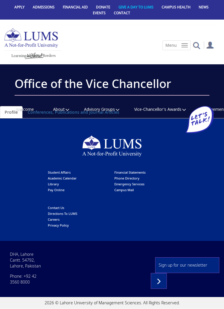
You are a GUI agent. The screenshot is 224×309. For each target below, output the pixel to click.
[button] (196, 45)
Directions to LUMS (62, 213)
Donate (103, 7)
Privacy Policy (58, 225)
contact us (56, 208)
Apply (19, 7)
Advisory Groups (99, 109)
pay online (56, 190)
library (53, 184)
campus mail (124, 190)
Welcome (25, 109)
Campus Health (176, 7)
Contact (122, 13)
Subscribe (159, 281)
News (204, 7)
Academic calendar (62, 178)
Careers (54, 219)
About (59, 109)
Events (99, 13)
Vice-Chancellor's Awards (157, 109)
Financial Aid (75, 7)
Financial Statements (130, 172)
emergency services (129, 184)
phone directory (126, 178)
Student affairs (59, 172)
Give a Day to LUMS (135, 7)
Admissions (44, 7)
